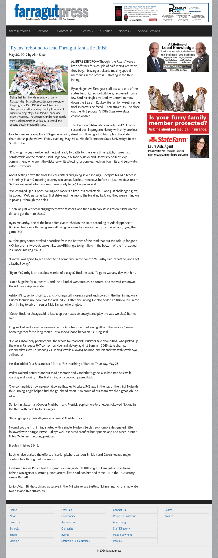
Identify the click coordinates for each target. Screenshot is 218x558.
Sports (13, 534)
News (13, 516)
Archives (169, 516)
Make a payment (122, 534)
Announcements (71, 522)
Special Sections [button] (150, 31)
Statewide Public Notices (76, 541)
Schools (14, 528)
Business (15, 522)
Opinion (14, 541)
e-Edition (106, 31)
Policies (117, 541)
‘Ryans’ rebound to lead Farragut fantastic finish (58, 48)
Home (13, 510)
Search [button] (87, 31)
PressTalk (67, 510)
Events (65, 534)
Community (68, 516)
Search (169, 510)
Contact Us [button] (66, 31)
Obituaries (67, 528)
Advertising (119, 522)
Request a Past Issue (124, 516)
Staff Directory (121, 528)
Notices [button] (125, 31)
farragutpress (19, 31)
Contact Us (119, 510)
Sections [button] (43, 31)
